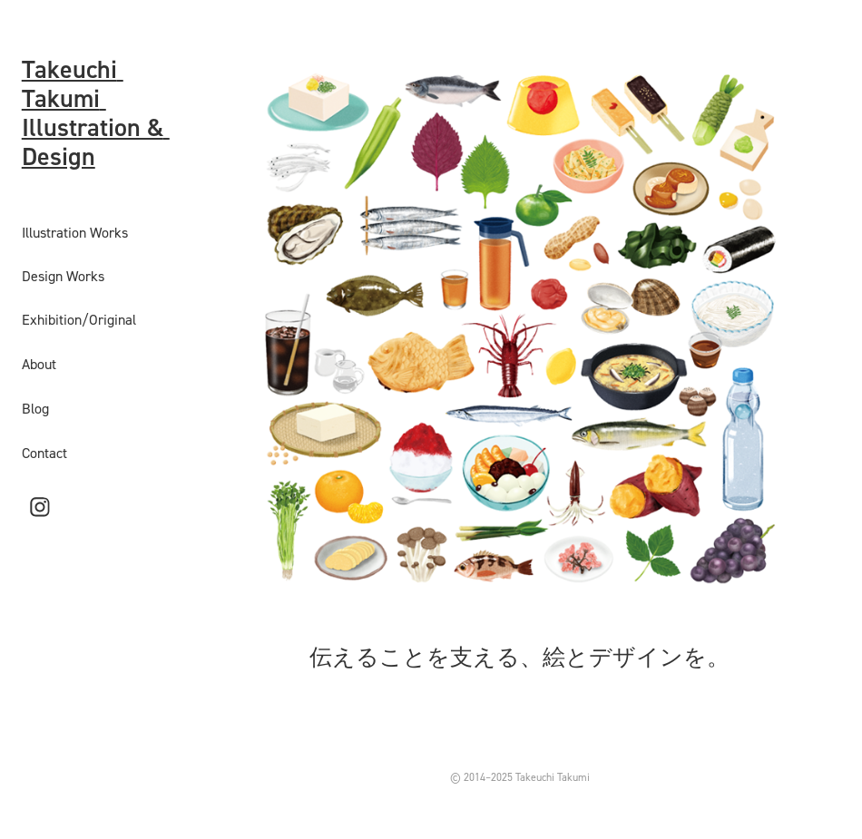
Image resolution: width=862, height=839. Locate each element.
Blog (35, 408)
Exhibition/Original (79, 319)
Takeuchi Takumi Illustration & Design (96, 112)
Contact (44, 453)
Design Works (63, 276)
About (39, 364)
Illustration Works (75, 232)
